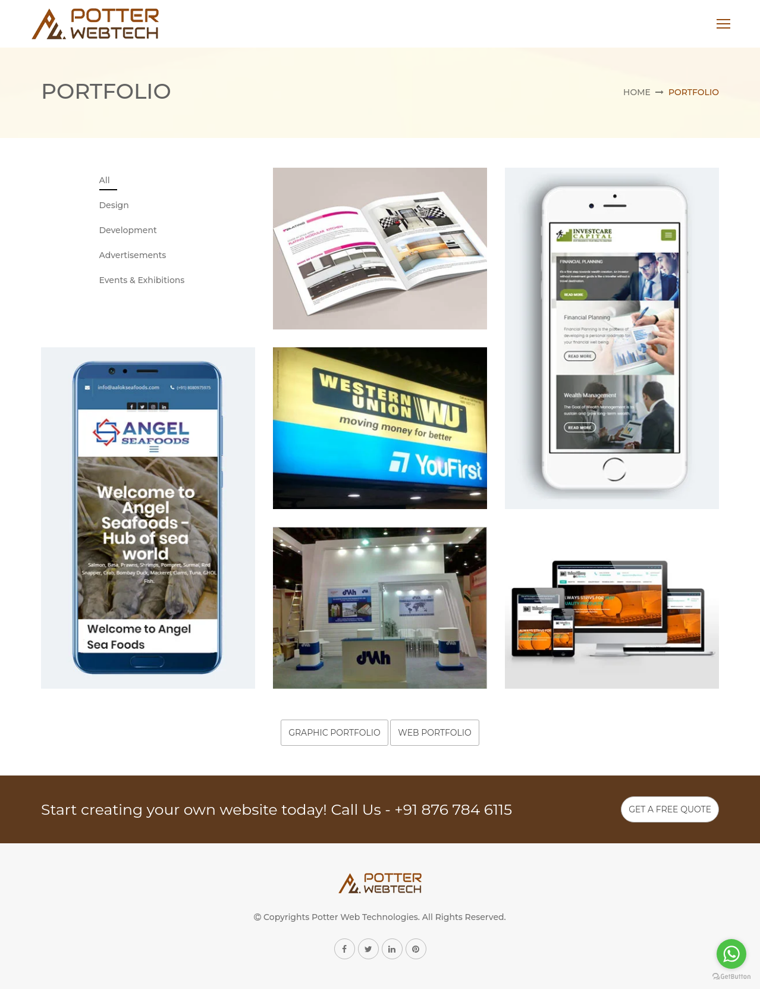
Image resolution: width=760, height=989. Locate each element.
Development (128, 230)
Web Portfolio (434, 732)
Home (637, 92)
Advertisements (133, 255)
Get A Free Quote (670, 809)
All (104, 180)
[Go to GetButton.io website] (731, 977)
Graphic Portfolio (334, 732)
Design (114, 205)
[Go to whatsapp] (731, 954)
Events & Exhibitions (142, 280)
